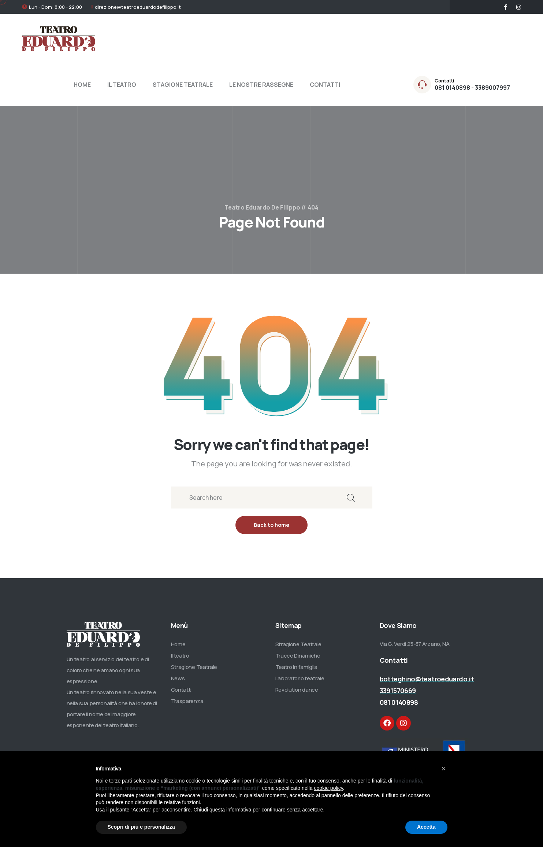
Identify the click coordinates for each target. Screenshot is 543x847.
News (178, 678)
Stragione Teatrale (194, 667)
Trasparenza (187, 701)
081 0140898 (399, 702)
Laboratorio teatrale (299, 678)
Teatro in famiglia (296, 667)
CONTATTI (325, 85)
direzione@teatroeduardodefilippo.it (138, 7)
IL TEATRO (121, 85)
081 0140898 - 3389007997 (472, 88)
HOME (82, 85)
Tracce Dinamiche (297, 655)
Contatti (181, 689)
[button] (444, 768)
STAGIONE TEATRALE (183, 85)
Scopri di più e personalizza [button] (141, 827)
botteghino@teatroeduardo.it (427, 678)
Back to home (271, 524)
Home (178, 644)
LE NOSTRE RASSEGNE (261, 85)
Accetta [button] (426, 827)
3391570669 (398, 690)
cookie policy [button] (328, 788)
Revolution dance (296, 689)
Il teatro (180, 655)
